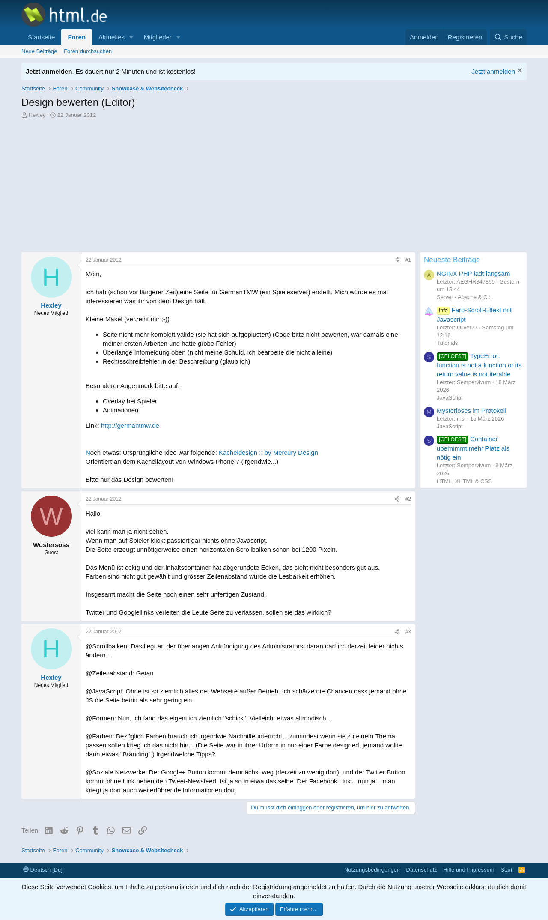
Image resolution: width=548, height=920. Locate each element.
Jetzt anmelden (493, 71)
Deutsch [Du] (43, 869)
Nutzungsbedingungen (372, 869)
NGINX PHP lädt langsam (473, 273)
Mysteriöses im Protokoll (471, 410)
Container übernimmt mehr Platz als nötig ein (473, 448)
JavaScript (450, 397)
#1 (408, 260)
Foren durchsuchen (88, 51)
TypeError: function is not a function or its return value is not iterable (479, 365)
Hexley (37, 115)
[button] (131, 37)
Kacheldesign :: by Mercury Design (268, 452)
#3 (408, 632)
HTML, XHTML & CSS (464, 481)
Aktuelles (111, 37)
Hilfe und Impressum (468, 869)
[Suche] (508, 37)
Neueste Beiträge (452, 260)
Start (506, 869)
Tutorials (447, 343)
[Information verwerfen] (518, 71)
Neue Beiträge (39, 51)
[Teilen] (396, 260)
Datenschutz (421, 869)
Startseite (41, 37)
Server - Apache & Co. (464, 297)
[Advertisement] (274, 184)
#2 (408, 499)
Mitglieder (158, 37)
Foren (77, 37)
